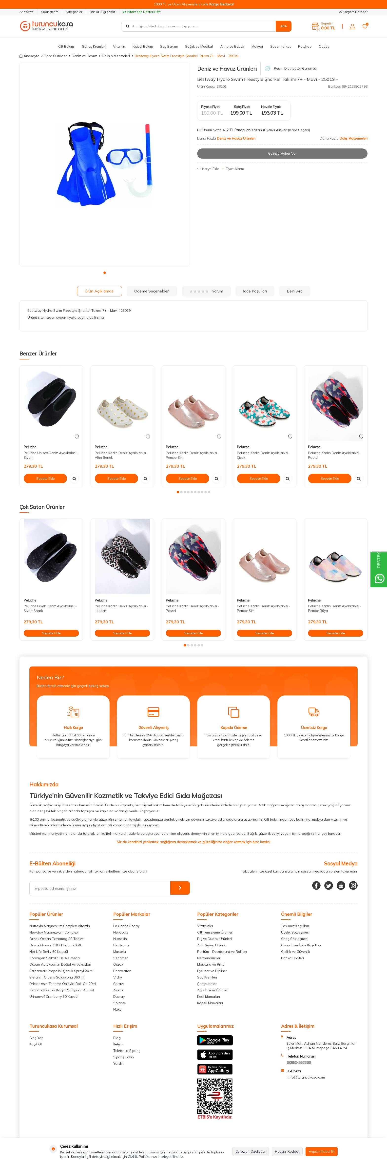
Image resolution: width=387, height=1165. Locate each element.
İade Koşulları (255, 291)
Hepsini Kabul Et (321, 1151)
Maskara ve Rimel (211, 964)
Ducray (119, 996)
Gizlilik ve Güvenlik (295, 951)
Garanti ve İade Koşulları (301, 945)
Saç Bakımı (169, 46)
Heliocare (121, 932)
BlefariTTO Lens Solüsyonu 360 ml (56, 977)
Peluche (30, 447)
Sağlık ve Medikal (199, 46)
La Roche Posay (126, 926)
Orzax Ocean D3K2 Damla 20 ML (55, 945)
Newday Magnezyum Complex (53, 932)
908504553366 (299, 1062)
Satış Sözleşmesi (294, 938)
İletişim (118, 1044)
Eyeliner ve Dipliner (212, 971)
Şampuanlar (207, 983)
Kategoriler (74, 12)
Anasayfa (26, 12)
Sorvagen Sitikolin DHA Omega (54, 958)
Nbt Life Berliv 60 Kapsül (48, 951)
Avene (118, 990)
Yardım (118, 1063)
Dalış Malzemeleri (116, 56)
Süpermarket (280, 46)
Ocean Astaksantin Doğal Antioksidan (60, 964)
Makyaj (257, 46)
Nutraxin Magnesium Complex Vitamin (59, 926)
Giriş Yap (36, 1038)
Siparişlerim (49, 12)
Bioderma (121, 945)
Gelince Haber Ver (282, 153)
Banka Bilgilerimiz (103, 12)
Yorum (206, 291)
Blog (117, 1038)
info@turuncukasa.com (306, 1077)
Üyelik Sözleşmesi (295, 932)
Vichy (117, 977)
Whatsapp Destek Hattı (142, 12)
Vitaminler (205, 926)
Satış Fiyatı (242, 107)
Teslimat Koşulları (295, 926)
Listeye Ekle (208, 168)
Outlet (324, 46)
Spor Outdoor (55, 56)
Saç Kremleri (207, 977)
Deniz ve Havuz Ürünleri (227, 68)
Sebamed (121, 958)
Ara (283, 26)
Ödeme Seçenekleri (152, 291)
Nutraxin (120, 938)
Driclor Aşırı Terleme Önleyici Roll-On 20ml (62, 983)
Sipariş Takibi (124, 1057)
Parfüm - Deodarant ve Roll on (222, 951)
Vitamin (119, 46)
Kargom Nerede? (353, 12)
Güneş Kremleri (94, 46)
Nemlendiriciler (208, 958)
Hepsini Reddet (287, 1151)
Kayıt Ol (35, 1044)
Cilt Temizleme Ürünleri (215, 932)
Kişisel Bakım (143, 46)
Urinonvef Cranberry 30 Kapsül (53, 996)
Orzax (118, 964)
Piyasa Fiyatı (210, 107)
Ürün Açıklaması (99, 291)
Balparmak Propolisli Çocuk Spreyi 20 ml (61, 971)
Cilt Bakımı (66, 46)
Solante (119, 1003)
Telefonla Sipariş (126, 1050)
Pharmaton (122, 971)
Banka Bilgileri (292, 958)
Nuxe (117, 1009)
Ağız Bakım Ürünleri (212, 990)
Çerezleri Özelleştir (250, 1151)
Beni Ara (295, 291)
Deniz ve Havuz (84, 56)
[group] (105, 164)
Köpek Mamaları (210, 1003)
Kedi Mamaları (208, 996)
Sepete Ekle (45, 478)
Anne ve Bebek (232, 46)
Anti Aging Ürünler (212, 945)
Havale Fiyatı (271, 107)
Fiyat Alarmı (234, 168)
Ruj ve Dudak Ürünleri (214, 938)
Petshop (304, 46)
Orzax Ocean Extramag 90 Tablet (56, 938)
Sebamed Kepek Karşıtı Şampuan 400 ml (61, 990)
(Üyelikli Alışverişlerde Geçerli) (287, 130)
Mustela (119, 951)
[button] (104, 272)
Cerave (119, 983)
